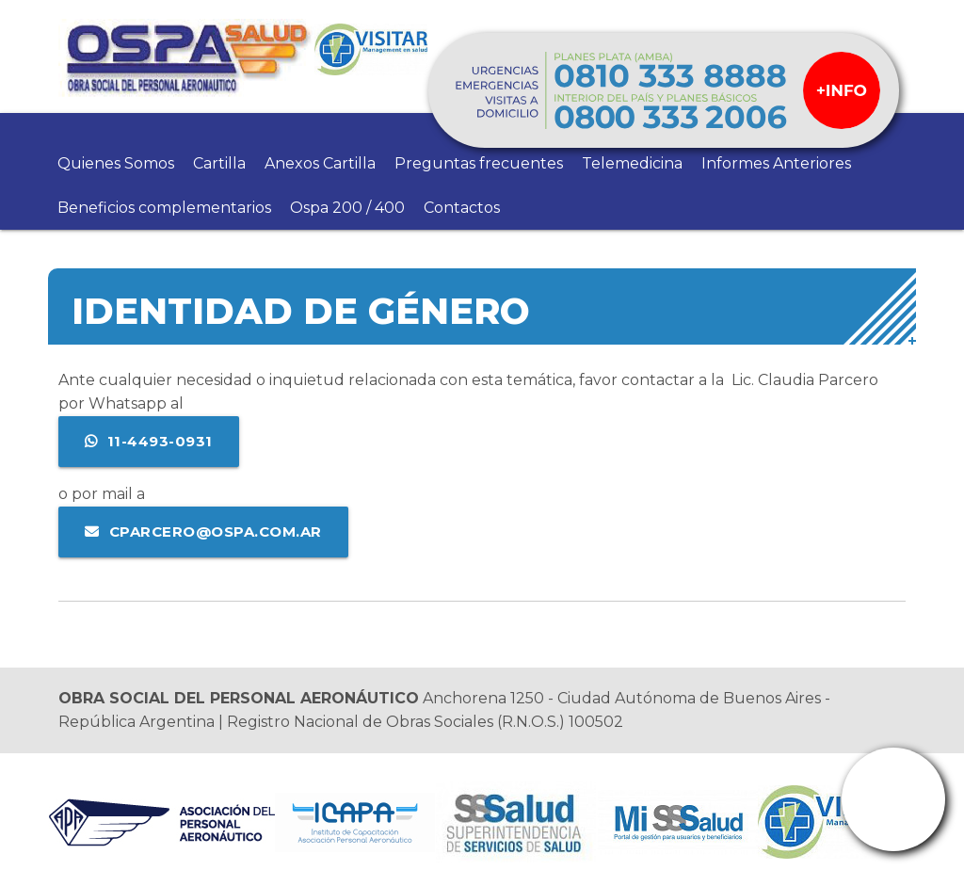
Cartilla (219, 163)
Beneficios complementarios (164, 208)
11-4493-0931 (160, 441)
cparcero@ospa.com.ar (215, 531)
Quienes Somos (115, 163)
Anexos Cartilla (320, 163)
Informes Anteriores (776, 163)
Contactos (462, 208)
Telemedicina (632, 163)
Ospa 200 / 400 (347, 208)
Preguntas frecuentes (478, 163)
